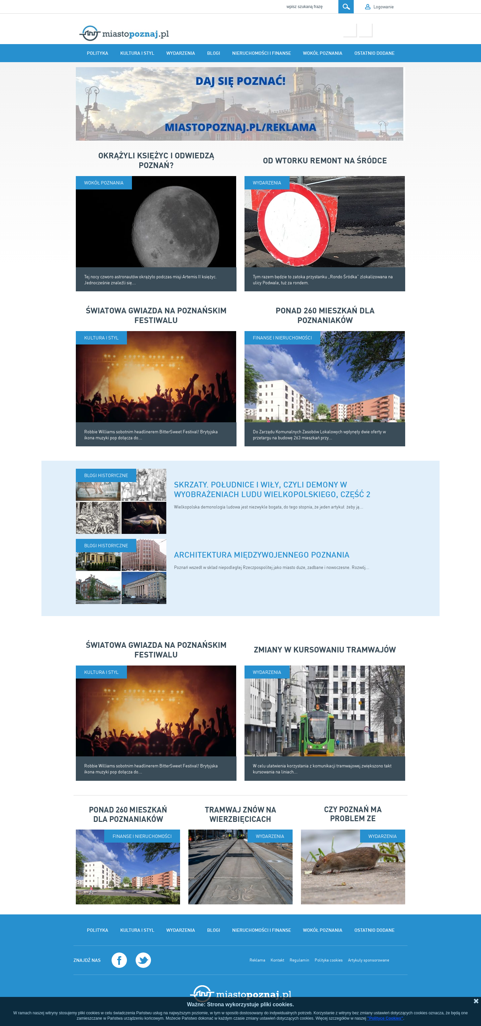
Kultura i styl (137, 53)
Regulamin (299, 960)
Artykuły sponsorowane (368, 960)
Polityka (97, 53)
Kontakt (277, 960)
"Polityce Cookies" (385, 1018)
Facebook (349, 29)
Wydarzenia (180, 53)
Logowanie (383, 6)
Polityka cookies (329, 960)
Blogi (213, 53)
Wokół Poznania (322, 53)
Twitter (365, 29)
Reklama (257, 960)
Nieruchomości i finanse (261, 53)
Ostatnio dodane (374, 53)
